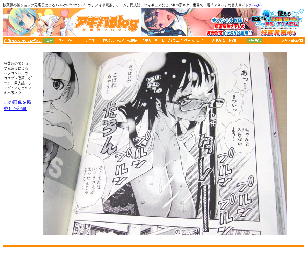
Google (255, 5)
